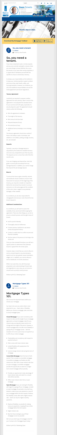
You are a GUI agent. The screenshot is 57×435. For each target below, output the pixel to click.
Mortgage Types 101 (21, 284)
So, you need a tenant (22, 48)
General (16, 50)
